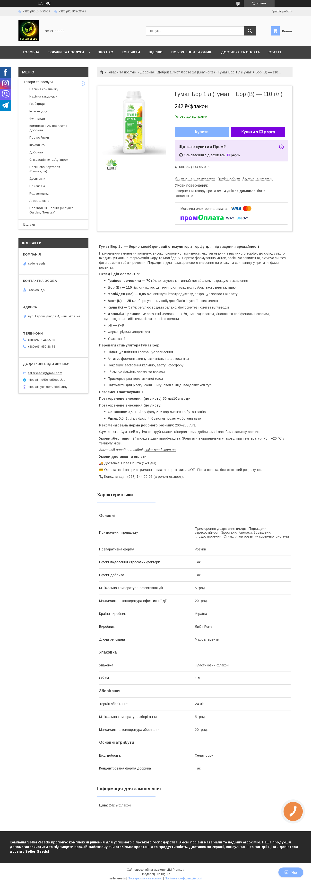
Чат (290, 872)
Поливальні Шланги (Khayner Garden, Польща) (51, 210)
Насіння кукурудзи (43, 96)
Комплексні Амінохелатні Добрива (48, 128)
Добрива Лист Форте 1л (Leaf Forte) (186, 72)
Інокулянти (37, 145)
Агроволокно (39, 201)
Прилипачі (37, 186)
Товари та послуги (66, 52)
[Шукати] (250, 30)
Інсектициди (38, 111)
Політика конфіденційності (183, 878)
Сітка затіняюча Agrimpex (48, 159)
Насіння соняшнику (43, 89)
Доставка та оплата (240, 52)
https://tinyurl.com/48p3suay (48, 387)
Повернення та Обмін (191, 52)
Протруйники (39, 137)
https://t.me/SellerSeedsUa (46, 379)
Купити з (258, 132)
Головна (31, 52)
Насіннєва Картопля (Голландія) (44, 169)
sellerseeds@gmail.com (45, 373)
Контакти (131, 52)
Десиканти (37, 178)
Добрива (147, 72)
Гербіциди (37, 104)
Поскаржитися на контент (145, 878)
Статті (274, 52)
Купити (202, 132)
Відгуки (156, 52)
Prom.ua (178, 869)
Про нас (105, 52)
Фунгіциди (37, 118)
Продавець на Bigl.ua (155, 874)
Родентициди (39, 193)
